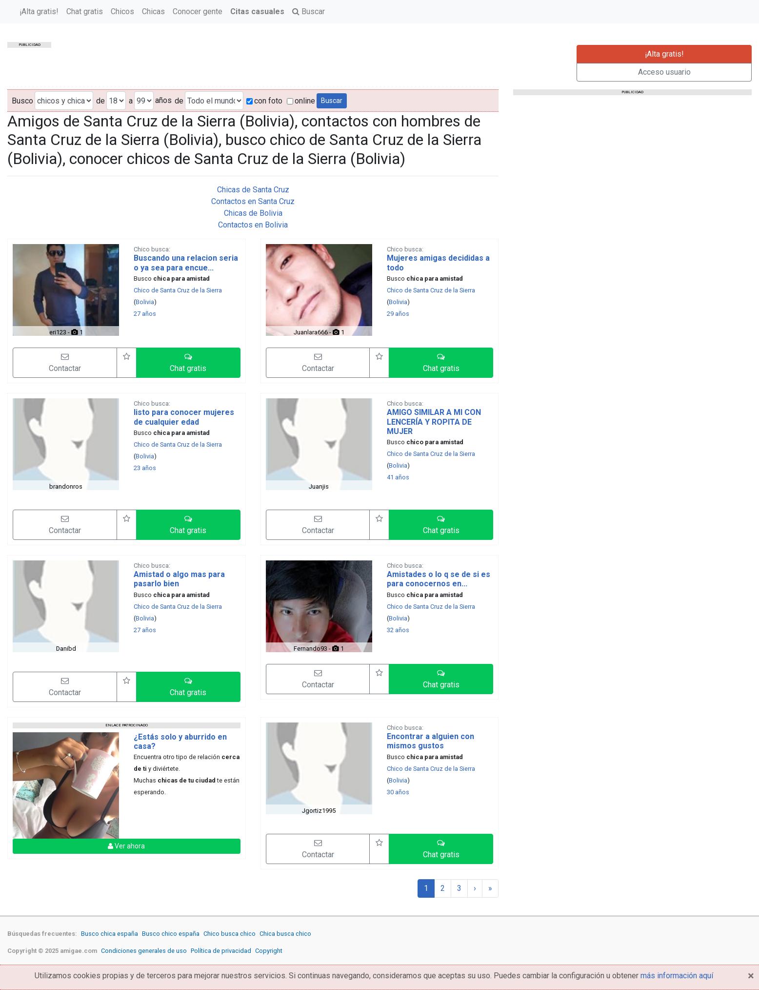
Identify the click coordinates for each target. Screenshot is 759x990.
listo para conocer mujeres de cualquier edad (184, 417)
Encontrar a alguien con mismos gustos (430, 741)
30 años (398, 792)
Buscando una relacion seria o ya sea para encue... (186, 262)
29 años (398, 313)
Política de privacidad (221, 950)
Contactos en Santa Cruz (253, 201)
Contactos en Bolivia (253, 224)
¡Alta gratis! (143, 16)
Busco (22, 100)
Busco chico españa (171, 933)
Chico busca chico (229, 933)
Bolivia (145, 302)
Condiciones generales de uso (144, 950)
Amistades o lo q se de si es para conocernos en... (438, 579)
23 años (145, 468)
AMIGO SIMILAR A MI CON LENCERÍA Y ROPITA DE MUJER (434, 421)
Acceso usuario (664, 72)
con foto (264, 100)
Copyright (268, 950)
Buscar (413, 16)
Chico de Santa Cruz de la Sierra (178, 290)
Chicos (227, 16)
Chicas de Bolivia (253, 213)
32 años (398, 630)
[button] (188, 363)
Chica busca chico (285, 933)
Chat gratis (189, 16)
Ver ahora (126, 846)
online (301, 100)
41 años (398, 477)
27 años (145, 313)
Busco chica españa (109, 933)
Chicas (258, 16)
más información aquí (676, 975)
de (100, 100)
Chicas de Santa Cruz (253, 189)
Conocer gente (302, 16)
